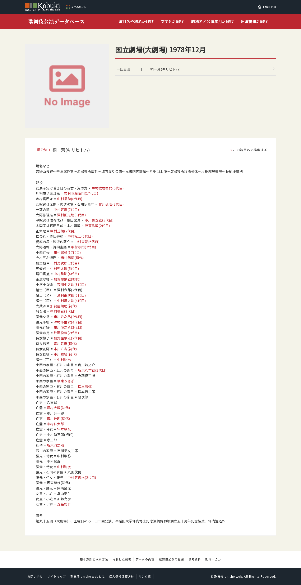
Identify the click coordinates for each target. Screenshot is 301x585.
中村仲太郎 (55, 423)
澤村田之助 (71, 214)
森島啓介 (64, 504)
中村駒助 (66, 273)
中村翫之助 (71, 300)
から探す (136, 21)
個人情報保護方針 (121, 576)
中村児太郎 (64, 268)
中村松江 (80, 236)
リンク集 (145, 576)
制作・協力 (213, 559)
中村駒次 (64, 466)
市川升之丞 (68, 316)
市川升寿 (65, 348)
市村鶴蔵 (72, 257)
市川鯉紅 (65, 354)
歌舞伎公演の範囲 (171, 559)
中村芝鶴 (63, 230)
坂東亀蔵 (97, 225)
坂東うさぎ (65, 380)
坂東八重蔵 (92, 370)
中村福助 (70, 198)
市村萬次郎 (64, 262)
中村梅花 (63, 311)
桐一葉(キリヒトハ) (165, 69)
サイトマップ (56, 576)
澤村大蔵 (58, 407)
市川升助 (58, 418)
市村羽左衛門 (81, 193)
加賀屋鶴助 (63, 305)
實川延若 (111, 204)
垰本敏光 (64, 429)
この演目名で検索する (250, 149)
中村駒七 (64, 359)
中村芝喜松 (82, 477)
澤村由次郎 (71, 295)
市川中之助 (71, 284)
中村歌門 (83, 246)
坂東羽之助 (55, 445)
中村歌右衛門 (108, 188)
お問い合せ (35, 576)
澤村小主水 (68, 322)
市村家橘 (67, 252)
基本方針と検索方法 (94, 559)
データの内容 (145, 559)
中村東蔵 (87, 241)
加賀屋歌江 (68, 337)
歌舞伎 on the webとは (87, 576)
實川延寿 (65, 343)
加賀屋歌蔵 (67, 279)
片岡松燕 (66, 332)
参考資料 (194, 559)
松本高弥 (85, 386)
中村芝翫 (66, 209)
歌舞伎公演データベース (56, 21)
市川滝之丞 (68, 327)
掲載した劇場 (121, 559)
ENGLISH (269, 7)
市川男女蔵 (99, 220)
